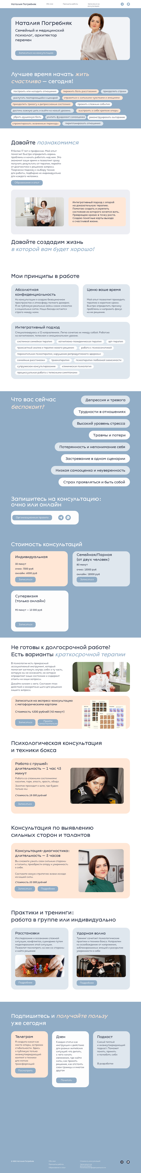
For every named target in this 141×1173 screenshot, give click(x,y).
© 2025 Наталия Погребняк (22, 1161)
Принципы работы (70, 4)
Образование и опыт (57, 1168)
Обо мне (49, 4)
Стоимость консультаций (90, 1161)
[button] (36, 53)
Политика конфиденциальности (93, 1168)
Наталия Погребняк (23, 4)
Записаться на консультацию (86, 1165)
